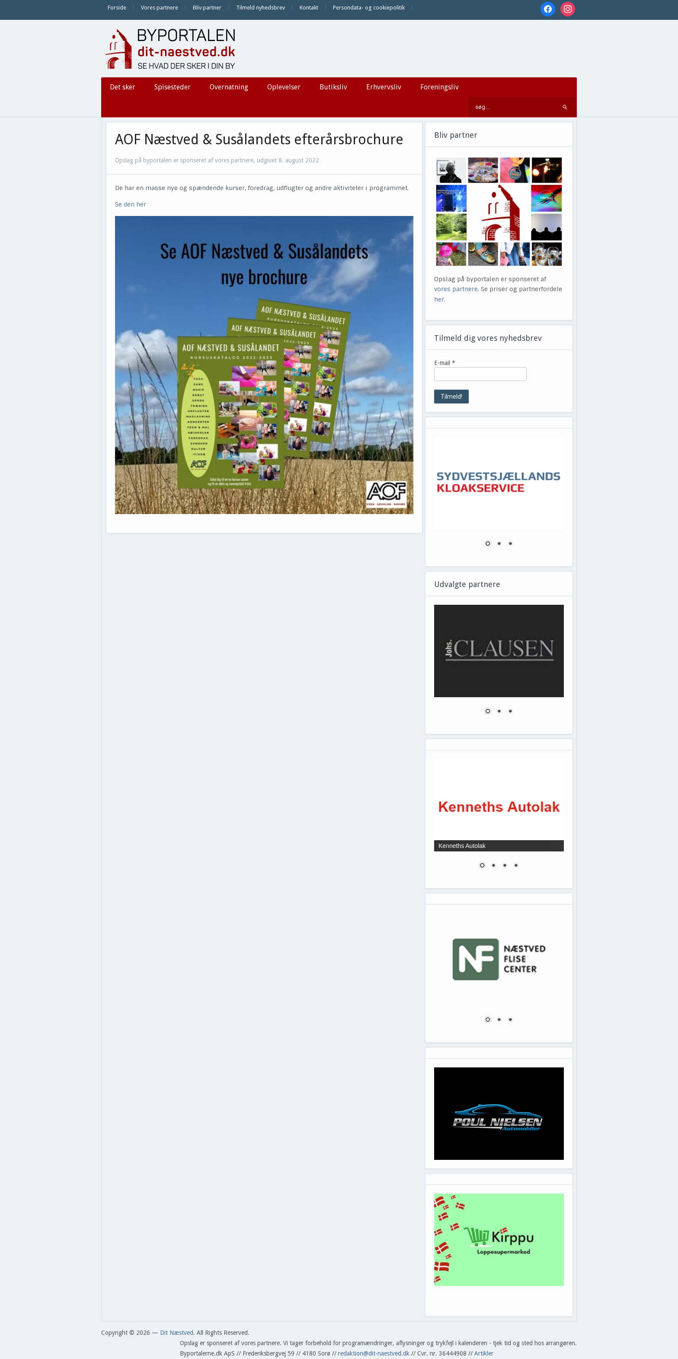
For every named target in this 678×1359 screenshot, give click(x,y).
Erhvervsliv (383, 87)
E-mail (444, 362)
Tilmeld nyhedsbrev (260, 7)
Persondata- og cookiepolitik (369, 7)
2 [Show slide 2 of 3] (499, 544)
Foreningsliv (439, 87)
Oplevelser (284, 87)
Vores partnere (159, 7)
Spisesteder (172, 87)
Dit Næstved (176, 1332)
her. (439, 299)
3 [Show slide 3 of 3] (510, 544)
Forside (117, 7)
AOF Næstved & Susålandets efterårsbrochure (259, 139)
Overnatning (229, 87)
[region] (499, 497)
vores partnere (456, 289)
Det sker (122, 87)
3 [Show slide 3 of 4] (504, 866)
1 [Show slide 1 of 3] (488, 544)
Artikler (483, 1353)
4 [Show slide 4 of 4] (516, 866)
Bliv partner (207, 7)
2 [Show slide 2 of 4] (493, 866)
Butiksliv (333, 87)
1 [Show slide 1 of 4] (482, 866)
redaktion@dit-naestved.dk (373, 1353)
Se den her (130, 204)
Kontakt (309, 7)
